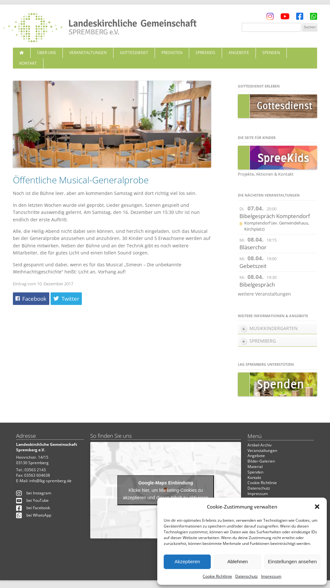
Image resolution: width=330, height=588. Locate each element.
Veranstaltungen (88, 52)
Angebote (238, 52)
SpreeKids (205, 52)
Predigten (171, 52)
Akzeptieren (187, 561)
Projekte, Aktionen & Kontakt (266, 174)
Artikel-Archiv (260, 445)
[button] (317, 506)
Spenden (271, 52)
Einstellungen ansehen (292, 561)
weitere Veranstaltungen (264, 294)
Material (255, 466)
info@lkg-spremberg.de (50, 480)
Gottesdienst (134, 52)
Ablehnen (237, 561)
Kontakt (28, 63)
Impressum (271, 576)
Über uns (46, 52)
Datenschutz (246, 576)
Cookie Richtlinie (217, 576)
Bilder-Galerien (261, 461)
